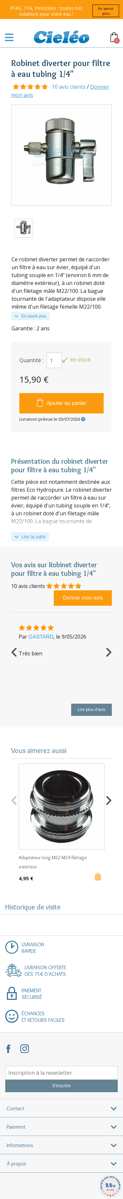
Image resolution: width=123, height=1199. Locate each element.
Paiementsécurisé (32, 993)
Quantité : (31, 360)
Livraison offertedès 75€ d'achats (45, 970)
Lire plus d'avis (91, 709)
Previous (14, 651)
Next (108, 651)
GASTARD (41, 637)
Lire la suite (30, 536)
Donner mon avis (83, 597)
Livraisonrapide (33, 947)
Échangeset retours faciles (43, 1016)
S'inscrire (61, 1085)
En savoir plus (106, 11)
